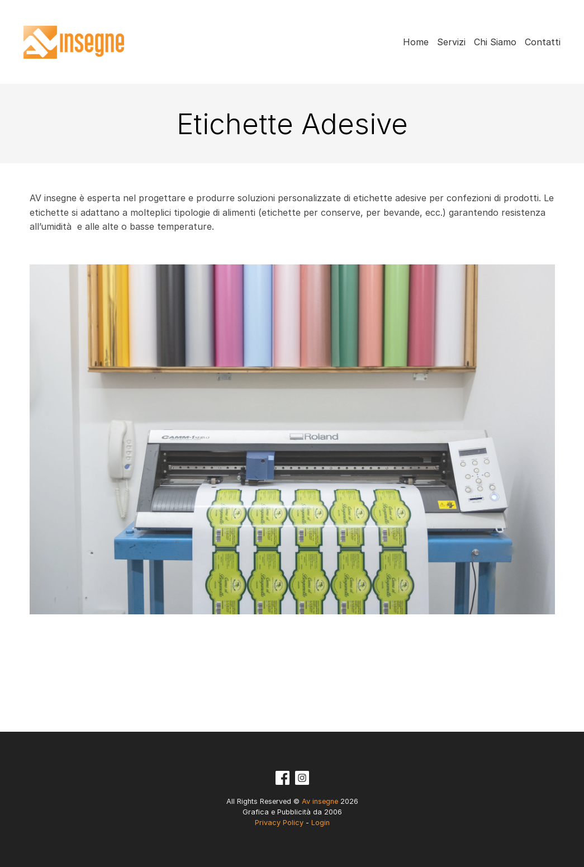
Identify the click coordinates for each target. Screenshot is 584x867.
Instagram (302, 778)
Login (320, 822)
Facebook (282, 778)
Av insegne (77, 42)
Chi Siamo (495, 42)
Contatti (543, 42)
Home (416, 42)
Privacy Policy (279, 822)
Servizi (451, 42)
